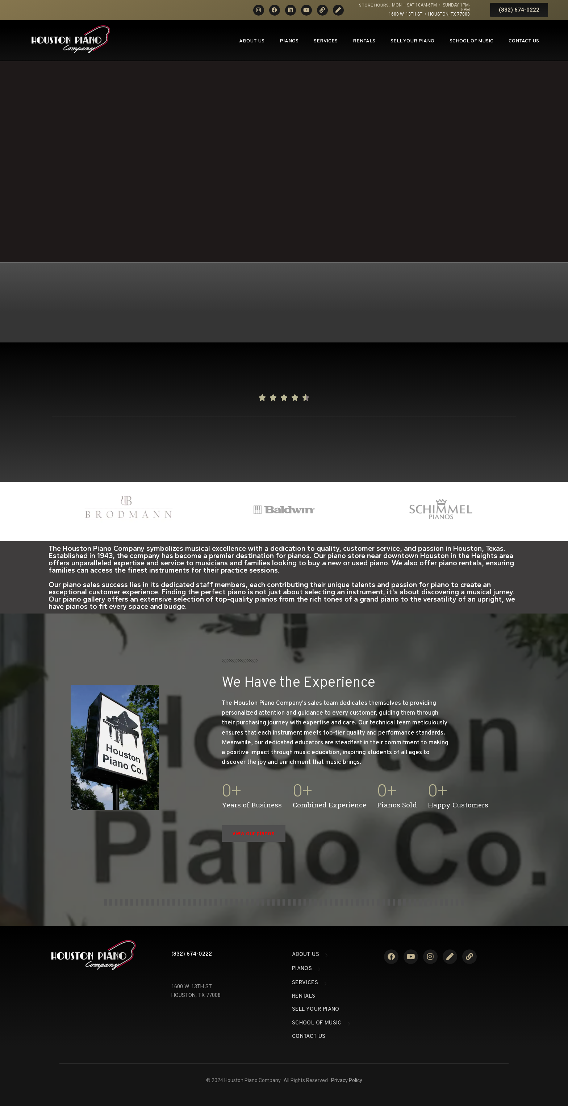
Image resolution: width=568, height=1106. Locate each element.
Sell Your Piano (412, 41)
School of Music (471, 41)
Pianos (289, 41)
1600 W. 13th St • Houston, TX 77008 (429, 14)
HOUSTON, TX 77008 (196, 995)
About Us (251, 41)
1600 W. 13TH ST (191, 986)
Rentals (364, 41)
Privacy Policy (346, 1080)
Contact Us (524, 41)
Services (326, 41)
